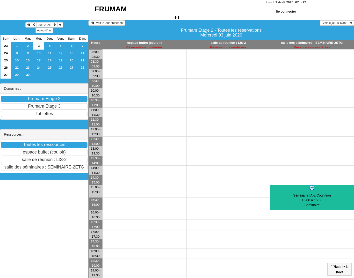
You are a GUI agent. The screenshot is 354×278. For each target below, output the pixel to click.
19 (61, 60)
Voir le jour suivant (337, 23)
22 (17, 67)
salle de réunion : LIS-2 (228, 42)
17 (39, 60)
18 (49, 60)
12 (61, 53)
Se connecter (286, 11)
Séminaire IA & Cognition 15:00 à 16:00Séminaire (312, 200)
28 (82, 67)
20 (71, 60)
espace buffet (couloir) (144, 42)
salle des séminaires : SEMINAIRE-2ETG (312, 42)
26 (6, 67)
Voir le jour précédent (106, 23)
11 (49, 53)
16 (28, 60)
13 (71, 53)
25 (6, 60)
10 (39, 53)
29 (17, 75)
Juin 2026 (44, 25)
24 (6, 53)
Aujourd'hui (44, 30)
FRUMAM (110, 9)
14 (82, 53)
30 (28, 75)
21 (82, 60)
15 (17, 60)
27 (71, 67)
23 (6, 46)
